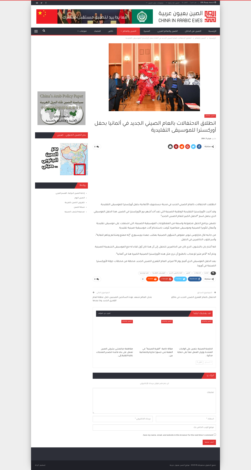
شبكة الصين (79, 207)
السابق (208, 362)
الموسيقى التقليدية (159, 273)
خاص (110, 31)
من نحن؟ (193, 3)
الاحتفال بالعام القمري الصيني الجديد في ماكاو (193, 297)
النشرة (147, 31)
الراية (37, 465)
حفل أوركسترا (144, 273)
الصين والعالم (129, 31)
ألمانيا (206, 273)
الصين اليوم (80, 198)
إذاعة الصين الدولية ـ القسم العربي (70, 193)
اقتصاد (97, 31)
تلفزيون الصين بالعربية (75, 203)
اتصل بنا (185, 3)
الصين (188, 273)
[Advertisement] (154, 174)
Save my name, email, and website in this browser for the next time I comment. (177, 435)
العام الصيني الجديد (175, 273)
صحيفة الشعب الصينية (75, 212)
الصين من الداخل (193, 31)
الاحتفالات (197, 273)
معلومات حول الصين (155, 3)
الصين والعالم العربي (167, 31)
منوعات (83, 31)
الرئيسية (212, 31)
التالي (199, 362)
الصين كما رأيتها (173, 3)
